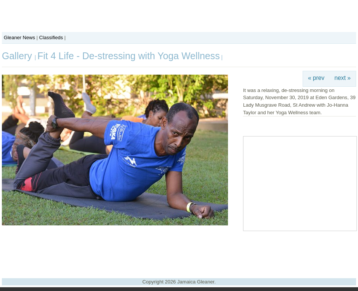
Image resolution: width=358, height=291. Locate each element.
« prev (316, 78)
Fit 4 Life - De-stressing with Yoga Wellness (128, 56)
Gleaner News (19, 37)
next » (343, 78)
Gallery (18, 56)
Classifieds (51, 37)
